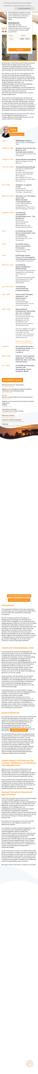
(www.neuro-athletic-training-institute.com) (24, 342)
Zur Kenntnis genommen (24, 8)
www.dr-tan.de (6, 399)
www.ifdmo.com (7, 406)
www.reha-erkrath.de (8, 417)
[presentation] (20, 44)
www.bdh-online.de (8, 386)
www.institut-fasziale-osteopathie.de (13, 421)
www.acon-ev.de (7, 393)
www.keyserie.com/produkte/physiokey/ (14, 426)
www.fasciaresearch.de (9, 413)
